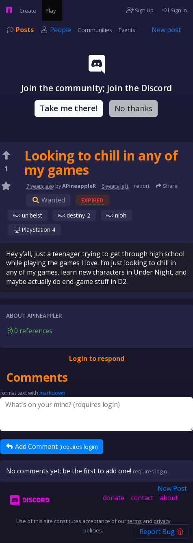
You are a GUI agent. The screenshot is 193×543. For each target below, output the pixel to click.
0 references (29, 330)
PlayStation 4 (34, 229)
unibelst (27, 215)
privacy (162, 521)
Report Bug (161, 531)
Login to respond (96, 358)
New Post (172, 488)
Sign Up (140, 10)
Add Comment (51, 446)
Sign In (174, 10)
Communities (95, 30)
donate (113, 497)
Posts (25, 29)
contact (142, 497)
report (142, 185)
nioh (116, 215)
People (60, 29)
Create (29, 10)
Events (127, 30)
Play (52, 10)
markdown (52, 392)
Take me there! (69, 108)
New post (166, 29)
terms (135, 521)
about (169, 497)
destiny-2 (74, 215)
